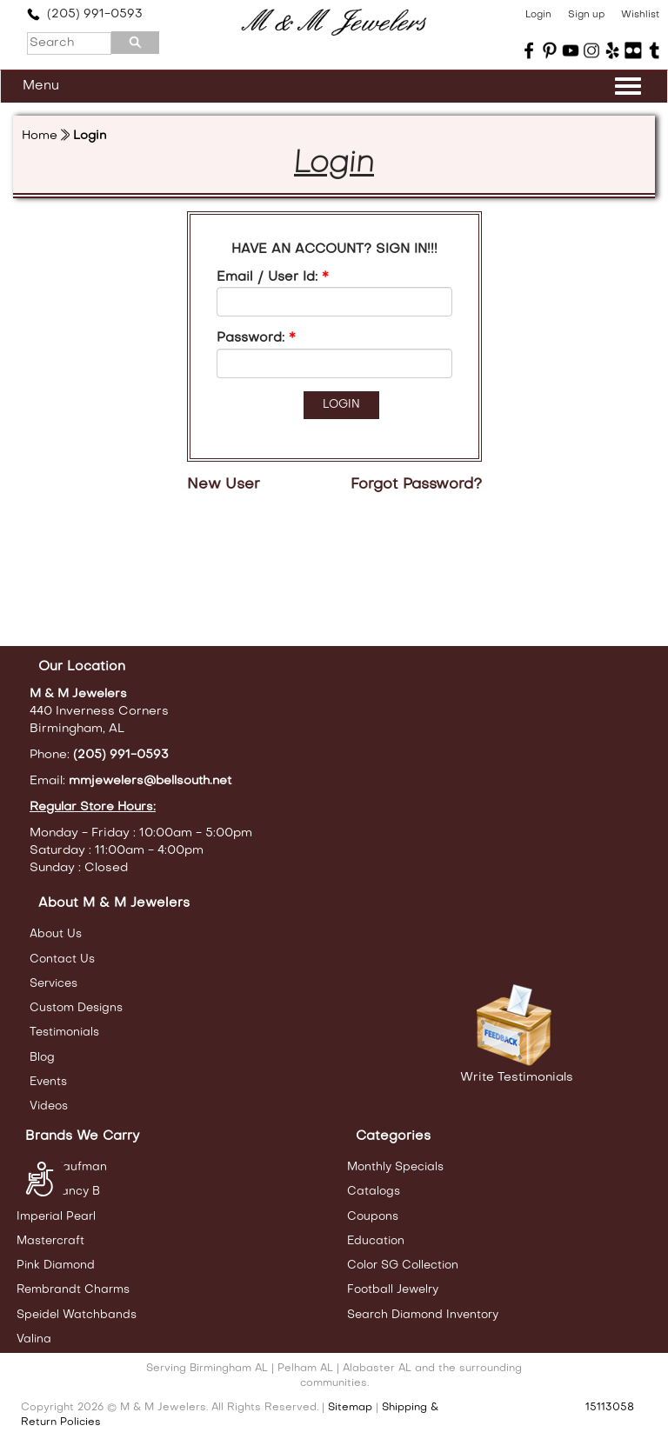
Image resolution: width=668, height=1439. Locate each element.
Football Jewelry (392, 1290)
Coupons (372, 1216)
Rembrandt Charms (73, 1290)
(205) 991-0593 (85, 14)
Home (39, 136)
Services (53, 983)
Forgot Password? (416, 485)
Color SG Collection (402, 1265)
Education (375, 1241)
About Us (56, 934)
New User (223, 485)
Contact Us (62, 959)
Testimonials (64, 1032)
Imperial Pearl (56, 1216)
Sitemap (350, 1407)
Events (48, 1082)
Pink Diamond (56, 1265)
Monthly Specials (395, 1167)
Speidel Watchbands (77, 1315)
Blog (42, 1057)
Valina (34, 1339)
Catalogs (373, 1191)
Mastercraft (50, 1241)
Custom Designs (76, 1008)
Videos (49, 1106)
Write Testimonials (516, 1077)
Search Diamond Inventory (422, 1315)
